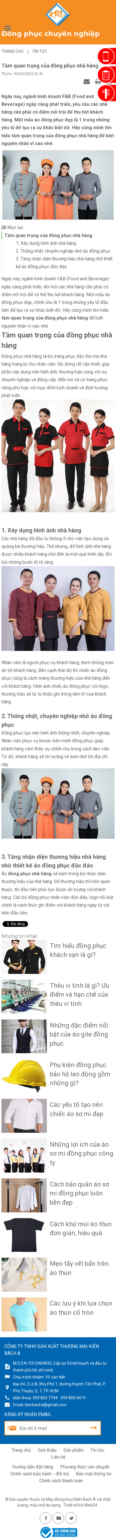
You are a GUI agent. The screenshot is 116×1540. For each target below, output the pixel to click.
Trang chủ (21, 1449)
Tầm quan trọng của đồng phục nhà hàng (48, 235)
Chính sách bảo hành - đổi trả (39, 1472)
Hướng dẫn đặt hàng (32, 1465)
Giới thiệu (47, 1449)
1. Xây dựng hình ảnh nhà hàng (46, 243)
